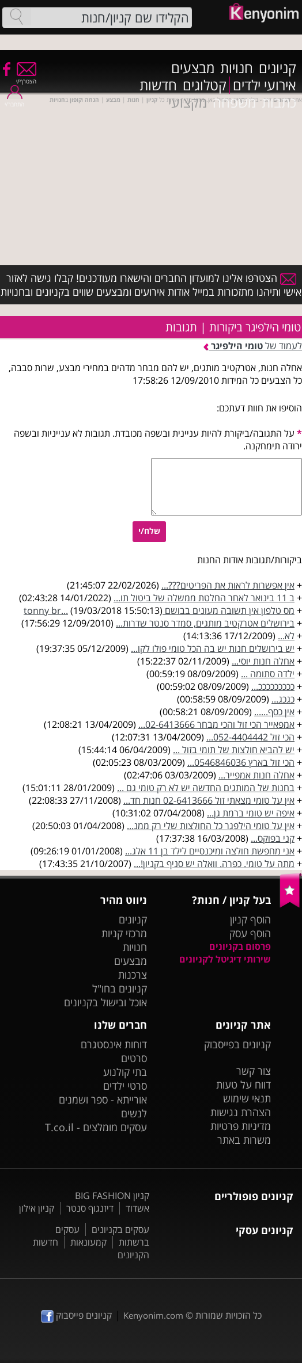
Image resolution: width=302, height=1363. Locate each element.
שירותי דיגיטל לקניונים (225, 959)
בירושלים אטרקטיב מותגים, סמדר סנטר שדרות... (205, 623)
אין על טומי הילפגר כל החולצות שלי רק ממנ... (211, 825)
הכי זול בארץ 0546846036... (241, 762)
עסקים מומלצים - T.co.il (96, 1127)
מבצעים (192, 68)
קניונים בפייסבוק (237, 1044)
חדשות (158, 85)
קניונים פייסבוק (76, 1315)
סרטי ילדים (125, 1086)
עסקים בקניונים (120, 1229)
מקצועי (187, 102)
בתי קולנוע (125, 1072)
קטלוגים (204, 85)
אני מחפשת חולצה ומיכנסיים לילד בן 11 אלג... (210, 851)
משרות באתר (244, 1140)
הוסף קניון (250, 919)
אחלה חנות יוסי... (263, 661)
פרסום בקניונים (240, 946)
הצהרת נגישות (240, 1112)
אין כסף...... (274, 711)
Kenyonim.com (153, 1315)
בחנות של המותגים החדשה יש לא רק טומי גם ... (206, 787)
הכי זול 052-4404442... (250, 737)
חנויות (236, 68)
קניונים (277, 68)
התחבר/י (14, 100)
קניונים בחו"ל (119, 988)
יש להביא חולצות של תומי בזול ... (234, 749)
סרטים (134, 1058)
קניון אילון (36, 1208)
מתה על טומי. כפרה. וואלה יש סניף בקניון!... (214, 863)
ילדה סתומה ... (268, 673)
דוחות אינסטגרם (114, 1044)
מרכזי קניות (124, 933)
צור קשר (253, 1071)
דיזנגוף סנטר (90, 1208)
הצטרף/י (26, 77)
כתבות (279, 102)
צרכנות (132, 975)
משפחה (234, 102)
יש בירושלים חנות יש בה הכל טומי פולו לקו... (213, 648)
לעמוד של (252, 345)
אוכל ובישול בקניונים (105, 1002)
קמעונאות (88, 1242)
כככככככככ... (273, 686)
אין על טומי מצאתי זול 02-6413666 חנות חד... (209, 800)
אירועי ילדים (264, 85)
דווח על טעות (243, 1084)
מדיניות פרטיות (240, 1126)
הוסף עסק (250, 933)
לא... (286, 635)
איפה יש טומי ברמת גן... (251, 813)
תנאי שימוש (247, 1098)
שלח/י (149, 530)
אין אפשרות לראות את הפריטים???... (228, 585)
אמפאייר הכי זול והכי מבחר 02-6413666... (216, 724)
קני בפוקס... (273, 838)
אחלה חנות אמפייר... (256, 775)
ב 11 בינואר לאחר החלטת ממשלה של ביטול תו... (204, 597)
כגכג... (283, 699)
